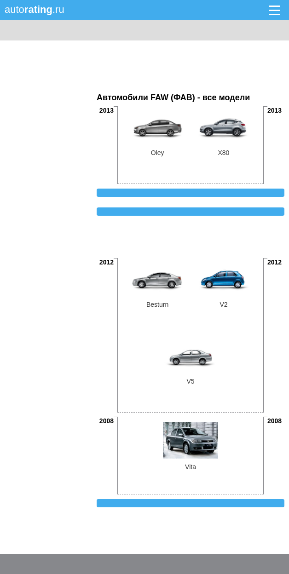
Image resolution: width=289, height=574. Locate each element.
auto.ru (34, 9)
